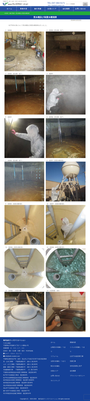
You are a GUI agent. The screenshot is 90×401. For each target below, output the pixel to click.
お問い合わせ (80, 9)
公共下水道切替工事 (76, 350)
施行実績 (37, 9)
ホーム (9, 9)
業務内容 (23, 9)
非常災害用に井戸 (75, 359)
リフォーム (54, 350)
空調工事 (73, 354)
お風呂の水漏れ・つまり (59, 346)
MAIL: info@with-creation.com (56, 5)
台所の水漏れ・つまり (58, 354)
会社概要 (66, 9)
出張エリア (52, 9)
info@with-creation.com (11, 356)
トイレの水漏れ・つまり (78, 346)
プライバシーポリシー (77, 367)
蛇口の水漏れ (55, 359)
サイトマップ (55, 371)
